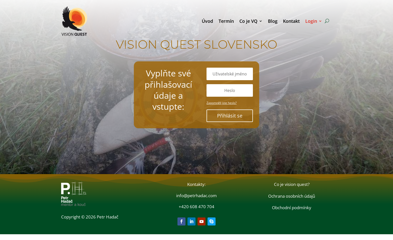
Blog (272, 21)
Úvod (207, 21)
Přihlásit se (229, 121)
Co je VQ (248, 21)
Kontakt (291, 21)
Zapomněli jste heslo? (222, 109)
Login (311, 21)
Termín (226, 21)
